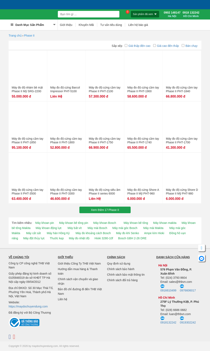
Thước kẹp (57, 238)
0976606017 (188, 288)
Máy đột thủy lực (34, 238)
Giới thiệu (66, 24)
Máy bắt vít (74, 228)
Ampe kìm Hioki (154, 233)
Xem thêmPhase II (105, 210)
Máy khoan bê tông (136, 222)
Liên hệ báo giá (138, 24)
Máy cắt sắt (33, 233)
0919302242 (188, 320)
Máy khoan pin (44, 222)
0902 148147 (172, 14)
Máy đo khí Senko (127, 233)
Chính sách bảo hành (120, 269)
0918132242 (168, 320)
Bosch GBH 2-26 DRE (132, 238)
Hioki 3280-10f (104, 238)
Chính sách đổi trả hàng (122, 280)
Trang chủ (15, 35)
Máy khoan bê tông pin (73, 222)
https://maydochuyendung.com (28, 306)
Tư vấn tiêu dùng (111, 24)
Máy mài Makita (153, 228)
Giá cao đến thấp (166, 45)
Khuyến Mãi (86, 24)
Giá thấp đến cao (137, 45)
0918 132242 (191, 14)
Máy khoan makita (165, 222)
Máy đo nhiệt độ (79, 238)
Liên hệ (62, 299)
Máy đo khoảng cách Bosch (93, 233)
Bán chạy (189, 45)
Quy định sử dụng (118, 263)
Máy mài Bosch (97, 228)
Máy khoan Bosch (104, 222)
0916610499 (168, 288)
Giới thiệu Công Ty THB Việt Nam (79, 263)
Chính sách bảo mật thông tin (126, 274)
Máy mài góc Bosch (124, 228)
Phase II (29, 35)
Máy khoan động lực (49, 228)
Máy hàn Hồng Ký (58, 233)
